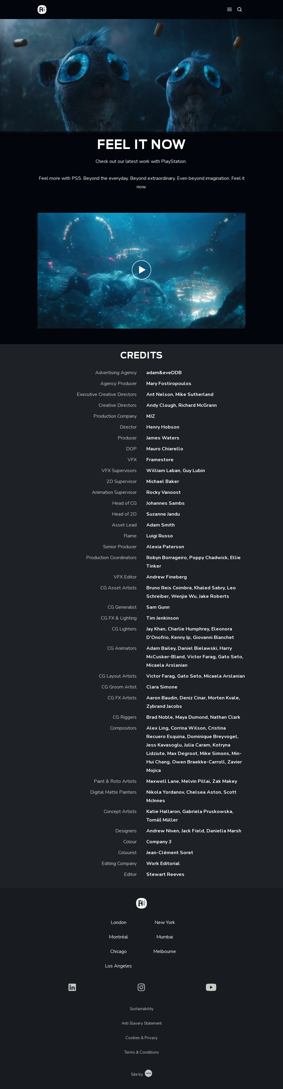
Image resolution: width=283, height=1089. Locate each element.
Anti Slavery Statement (142, 1023)
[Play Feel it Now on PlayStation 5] (141, 271)
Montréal (118, 937)
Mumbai (164, 937)
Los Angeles (118, 966)
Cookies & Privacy (141, 1038)
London (118, 922)
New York (165, 922)
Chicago (118, 951)
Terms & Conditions (141, 1052)
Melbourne (164, 951)
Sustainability (142, 1009)
